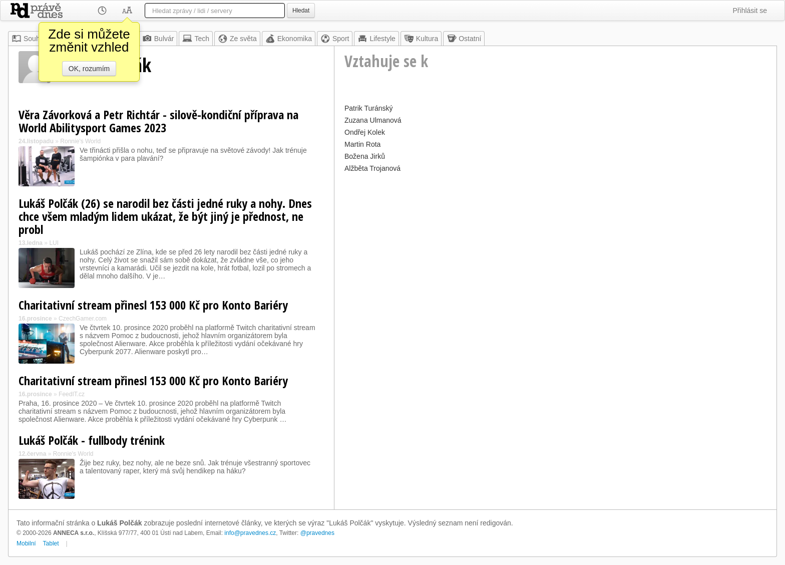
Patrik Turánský (368, 108)
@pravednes (317, 532)
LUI (54, 242)
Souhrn (29, 39)
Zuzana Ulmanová (373, 120)
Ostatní (464, 39)
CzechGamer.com (83, 318)
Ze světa (237, 39)
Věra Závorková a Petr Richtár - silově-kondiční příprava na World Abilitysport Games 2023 (158, 121)
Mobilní (26, 543)
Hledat (300, 10)
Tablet (51, 543)
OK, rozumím (89, 69)
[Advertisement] (555, 245)
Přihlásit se (750, 11)
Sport (334, 39)
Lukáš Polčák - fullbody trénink (92, 440)
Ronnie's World (80, 141)
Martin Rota (362, 144)
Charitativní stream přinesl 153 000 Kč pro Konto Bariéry (153, 305)
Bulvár (158, 39)
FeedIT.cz (72, 394)
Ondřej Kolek (364, 132)
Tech (195, 39)
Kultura (421, 39)
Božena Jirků (364, 156)
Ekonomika (288, 39)
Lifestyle (376, 39)
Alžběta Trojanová (372, 168)
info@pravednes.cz (250, 532)
